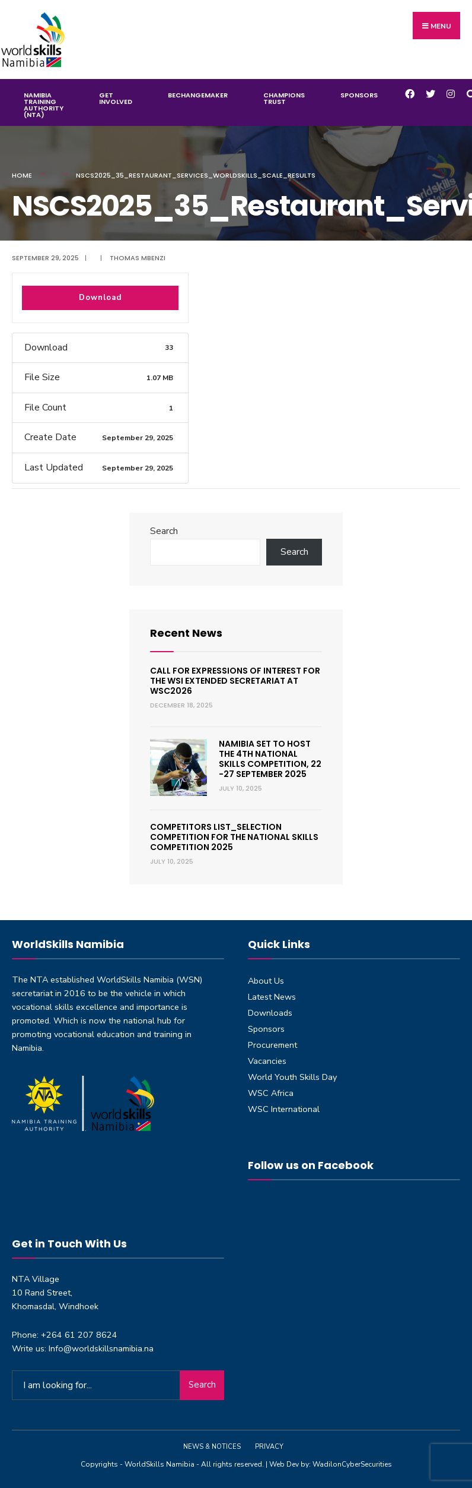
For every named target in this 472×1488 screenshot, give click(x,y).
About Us (266, 981)
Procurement (272, 1045)
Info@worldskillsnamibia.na (101, 1348)
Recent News (186, 632)
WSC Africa (271, 1093)
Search (164, 531)
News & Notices (212, 1446)
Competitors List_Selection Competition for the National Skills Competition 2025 (234, 837)
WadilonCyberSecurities (352, 1464)
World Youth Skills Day (292, 1077)
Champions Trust (284, 98)
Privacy (269, 1446)
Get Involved (115, 98)
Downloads (270, 1013)
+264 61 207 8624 (79, 1335)
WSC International (284, 1109)
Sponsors (359, 95)
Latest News (272, 997)
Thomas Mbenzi (137, 258)
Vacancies (267, 1061)
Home (22, 175)
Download (100, 297)
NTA (39, 979)
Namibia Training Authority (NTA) (43, 104)
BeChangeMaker (198, 95)
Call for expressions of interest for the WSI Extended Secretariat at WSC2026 (235, 681)
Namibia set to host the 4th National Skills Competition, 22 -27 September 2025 (270, 758)
